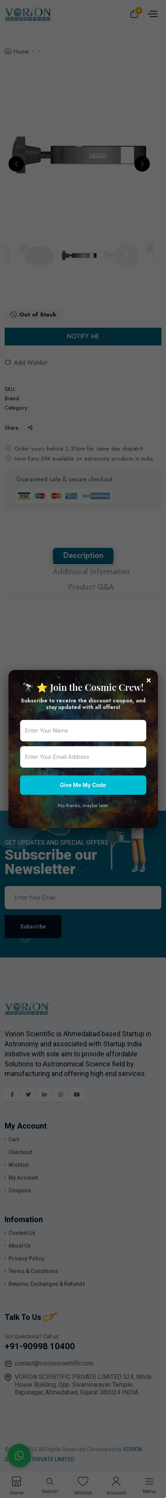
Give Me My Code (83, 785)
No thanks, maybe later (83, 805)
